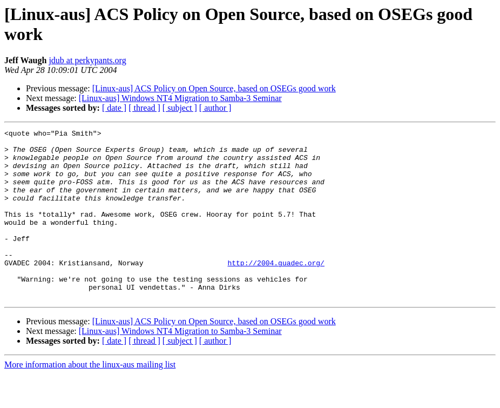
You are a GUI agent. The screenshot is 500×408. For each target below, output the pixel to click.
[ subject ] (180, 107)
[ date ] (114, 107)
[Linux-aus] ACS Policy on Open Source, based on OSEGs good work (214, 88)
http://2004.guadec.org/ (275, 290)
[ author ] (215, 107)
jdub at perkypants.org (87, 60)
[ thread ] (144, 107)
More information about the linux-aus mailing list (89, 398)
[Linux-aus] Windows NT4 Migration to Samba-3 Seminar (180, 98)
